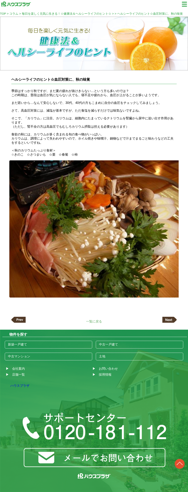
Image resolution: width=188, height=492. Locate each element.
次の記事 (169, 320)
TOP (3, 13)
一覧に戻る (94, 321)
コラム (13, 13)
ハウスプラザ (19, 385)
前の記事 (18, 320)
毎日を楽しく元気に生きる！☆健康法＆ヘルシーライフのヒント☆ (66, 13)
